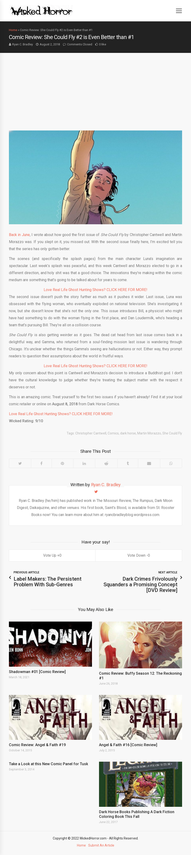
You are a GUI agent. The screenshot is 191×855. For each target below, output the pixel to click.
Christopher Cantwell (90, 433)
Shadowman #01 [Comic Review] (37, 672)
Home (13, 30)
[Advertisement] (95, 88)
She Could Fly (172, 433)
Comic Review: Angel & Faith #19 (37, 745)
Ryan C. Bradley (22, 44)
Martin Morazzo (149, 433)
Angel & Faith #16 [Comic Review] (128, 745)
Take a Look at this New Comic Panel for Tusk (48, 764)
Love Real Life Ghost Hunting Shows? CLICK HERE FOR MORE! (95, 290)
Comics (113, 433)
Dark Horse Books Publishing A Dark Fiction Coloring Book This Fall (136, 814)
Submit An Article (101, 845)
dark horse (128, 433)
